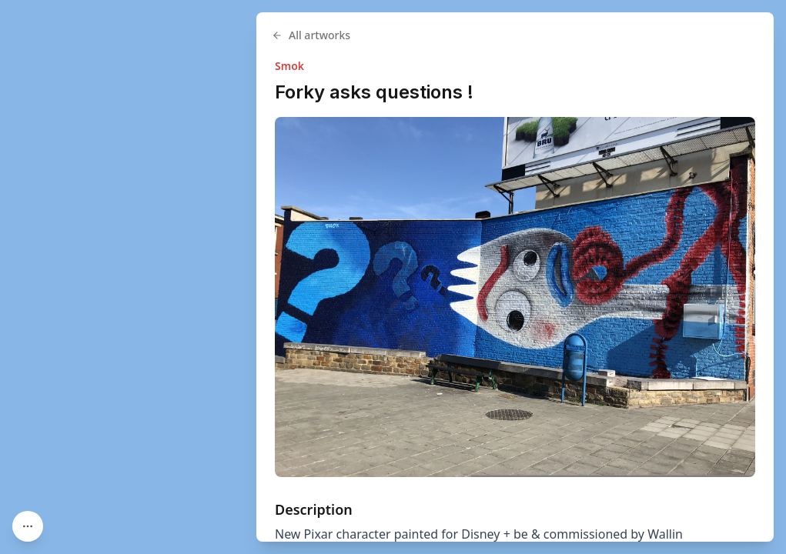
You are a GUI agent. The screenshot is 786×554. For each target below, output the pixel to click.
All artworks (311, 35)
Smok (289, 65)
